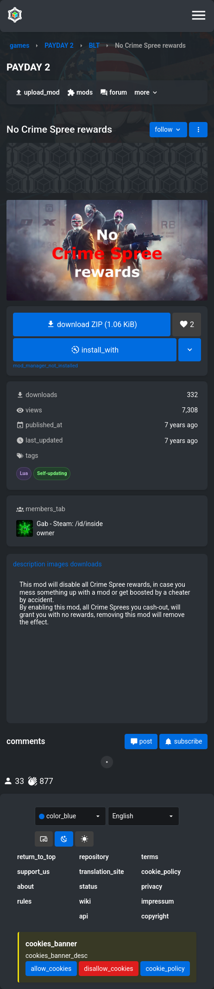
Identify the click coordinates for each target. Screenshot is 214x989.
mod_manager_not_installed (45, 366)
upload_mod (37, 92)
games (19, 45)
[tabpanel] (107, 603)
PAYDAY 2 (59, 45)
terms (149, 857)
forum (113, 92)
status (88, 886)
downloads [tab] (85, 564)
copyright (155, 916)
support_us (33, 871)
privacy (151, 886)
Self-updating (52, 473)
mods (80, 92)
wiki (85, 901)
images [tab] (58, 564)
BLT (94, 45)
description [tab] (29, 564)
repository (94, 857)
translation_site (101, 871)
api (83, 916)
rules (24, 901)
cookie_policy (161, 871)
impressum (157, 901)
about (25, 886)
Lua (24, 473)
